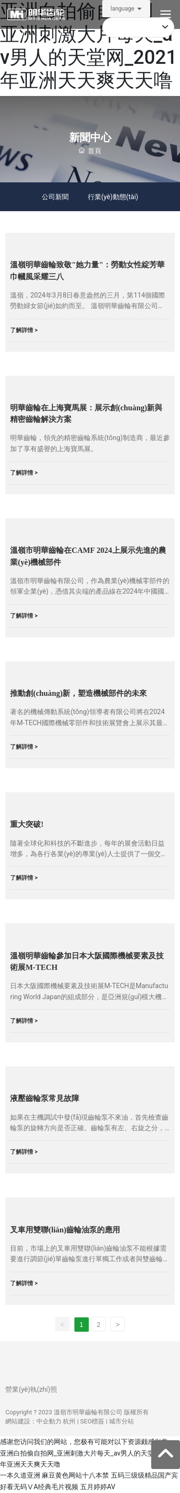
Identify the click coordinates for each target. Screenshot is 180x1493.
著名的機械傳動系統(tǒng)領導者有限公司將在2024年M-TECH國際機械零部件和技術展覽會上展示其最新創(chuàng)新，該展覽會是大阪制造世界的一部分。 (89, 723)
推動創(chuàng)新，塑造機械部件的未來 (78, 693)
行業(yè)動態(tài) (113, 197)
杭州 (69, 1421)
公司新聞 (55, 197)
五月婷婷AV (97, 1487)
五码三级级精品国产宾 (144, 1476)
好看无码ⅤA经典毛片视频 (39, 1487)
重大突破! (26, 825)
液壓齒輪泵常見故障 (44, 1099)
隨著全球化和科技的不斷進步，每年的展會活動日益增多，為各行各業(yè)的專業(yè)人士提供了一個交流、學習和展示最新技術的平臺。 (87, 854)
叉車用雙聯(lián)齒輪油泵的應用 (65, 1230)
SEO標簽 (92, 1421)
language (122, 8)
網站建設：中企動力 (33, 1421)
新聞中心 (90, 137)
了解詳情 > (23, 330)
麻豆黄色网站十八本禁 (75, 1476)
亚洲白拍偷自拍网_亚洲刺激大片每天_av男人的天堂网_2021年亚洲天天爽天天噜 (88, 46)
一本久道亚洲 (20, 1476)
